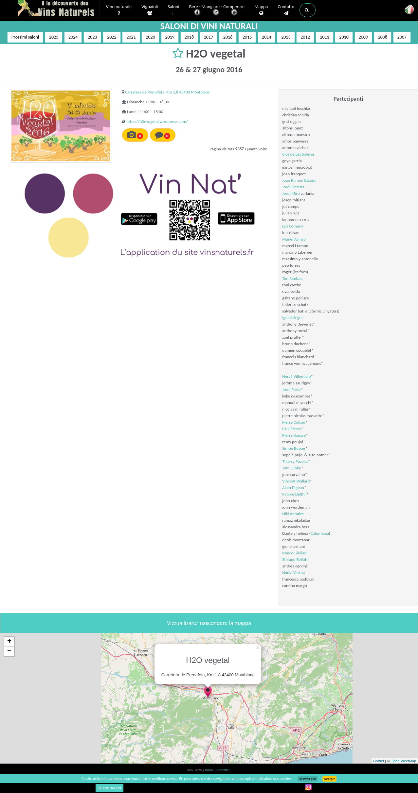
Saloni (173, 10)
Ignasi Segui (292, 317)
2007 (402, 37)
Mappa (261, 10)
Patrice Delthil (294, 494)
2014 (266, 37)
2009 (363, 37)
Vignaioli (149, 10)
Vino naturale (119, 10)
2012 (305, 37)
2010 (343, 37)
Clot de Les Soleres (298, 154)
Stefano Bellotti (295, 559)
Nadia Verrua (293, 572)
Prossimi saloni (25, 37)
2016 (227, 37)
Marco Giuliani (294, 552)
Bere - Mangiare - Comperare (217, 10)
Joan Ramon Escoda (299, 180)
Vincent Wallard (296, 481)
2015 (247, 37)
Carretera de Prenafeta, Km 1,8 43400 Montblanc (167, 92)
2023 (92, 37)
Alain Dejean (293, 487)
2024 (73, 37)
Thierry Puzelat (295, 461)
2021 (131, 37)
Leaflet (378, 761)
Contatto (286, 10)
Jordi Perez (291, 389)
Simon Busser (293, 448)
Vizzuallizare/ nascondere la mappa (209, 623)
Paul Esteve (292, 428)
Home (209, 770)
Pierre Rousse (294, 435)
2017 (208, 37)
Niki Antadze (293, 513)
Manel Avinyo (294, 239)
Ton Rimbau (292, 278)
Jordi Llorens (293, 186)
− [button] (9, 651)
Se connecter (110, 788)
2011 (324, 37)
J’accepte (329, 779)
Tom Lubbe (291, 467)
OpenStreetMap (403, 761)
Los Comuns (292, 226)
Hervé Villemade (296, 376)
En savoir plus (307, 779)
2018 (189, 37)
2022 (111, 37)
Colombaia (319, 533)
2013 (285, 37)
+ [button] (9, 642)
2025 (53, 37)
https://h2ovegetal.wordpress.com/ (157, 121)
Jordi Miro (291, 193)
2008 (382, 37)
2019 (169, 37)
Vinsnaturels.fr (59, 9)
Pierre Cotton (293, 422)
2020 (150, 37)
